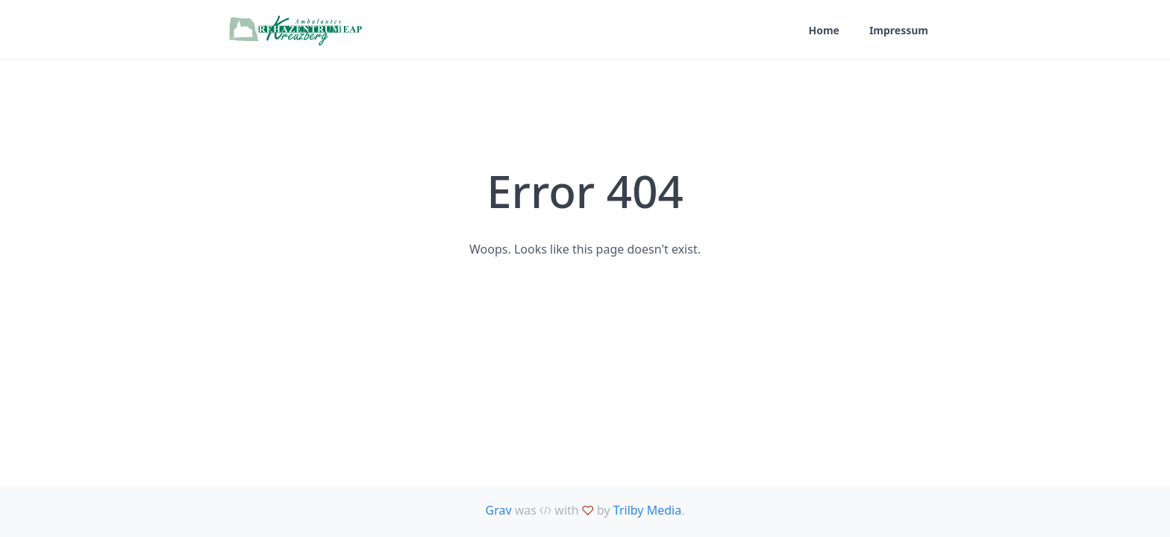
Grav (499, 510)
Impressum (898, 30)
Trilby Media (647, 510)
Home (823, 30)
